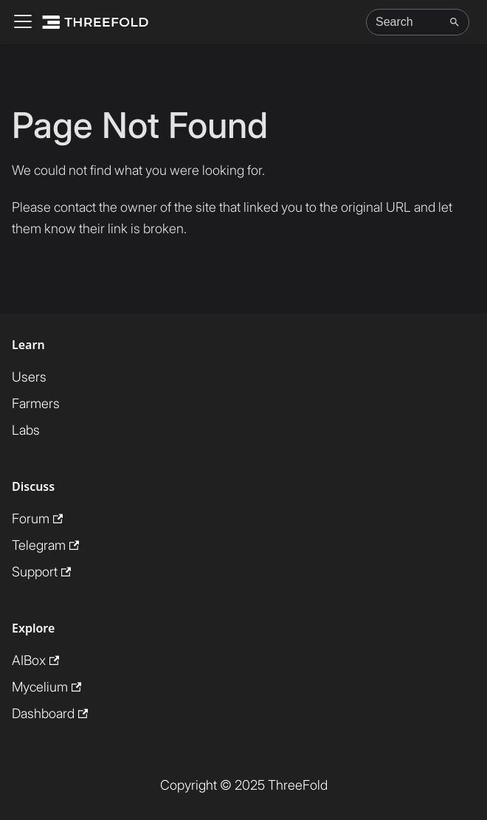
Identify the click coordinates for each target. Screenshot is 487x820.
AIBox (35, 660)
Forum (37, 518)
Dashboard (50, 713)
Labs (26, 430)
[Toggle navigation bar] (23, 22)
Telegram (45, 545)
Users (29, 377)
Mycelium (46, 687)
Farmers (36, 403)
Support (41, 571)
